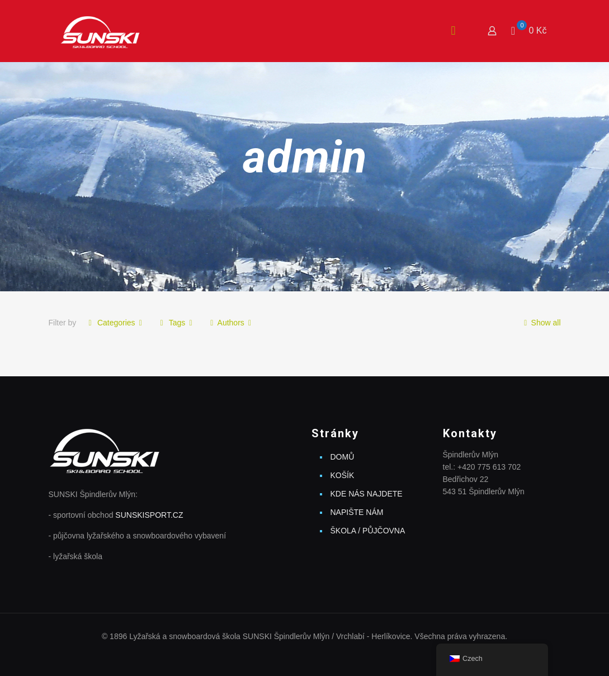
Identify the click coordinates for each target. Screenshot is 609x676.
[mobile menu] (452, 30)
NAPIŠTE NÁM (357, 512)
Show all (540, 322)
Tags (176, 322)
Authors (230, 322)
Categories (115, 322)
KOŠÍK (343, 475)
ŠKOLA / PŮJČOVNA (368, 530)
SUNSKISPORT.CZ (149, 514)
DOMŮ (343, 456)
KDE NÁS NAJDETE (367, 493)
